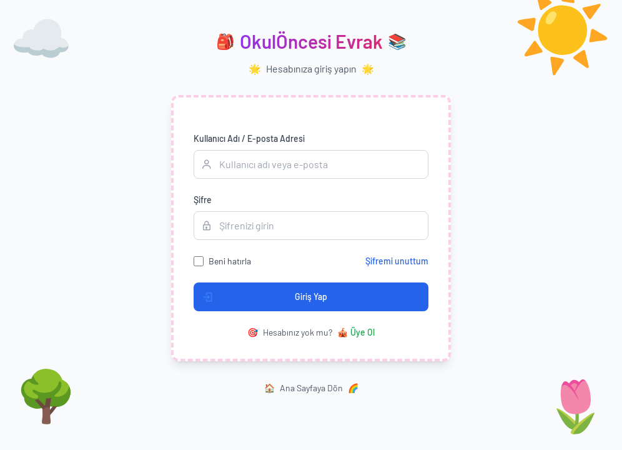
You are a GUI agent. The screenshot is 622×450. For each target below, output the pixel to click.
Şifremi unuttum (396, 261)
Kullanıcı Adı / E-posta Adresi (249, 138)
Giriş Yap (260, 297)
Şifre (203, 199)
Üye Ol (356, 332)
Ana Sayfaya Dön (311, 388)
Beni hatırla (230, 261)
